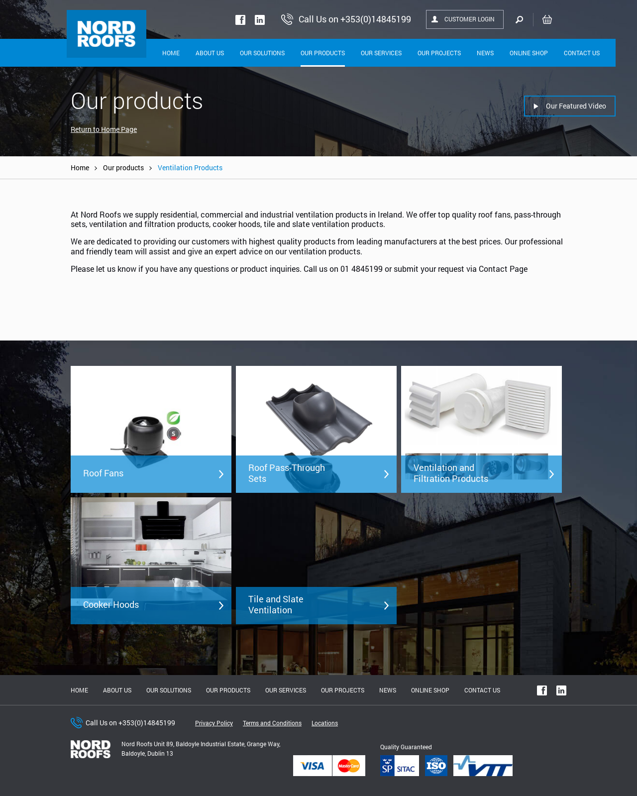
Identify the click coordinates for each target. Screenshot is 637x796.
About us (117, 690)
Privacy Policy (214, 723)
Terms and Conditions (272, 723)
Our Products (323, 53)
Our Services (381, 53)
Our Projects (439, 53)
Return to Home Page (104, 129)
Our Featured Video (576, 106)
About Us (210, 53)
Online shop (529, 53)
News (485, 53)
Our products (123, 167)
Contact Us (582, 53)
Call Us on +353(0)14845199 (130, 722)
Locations (325, 723)
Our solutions (262, 53)
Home (171, 53)
